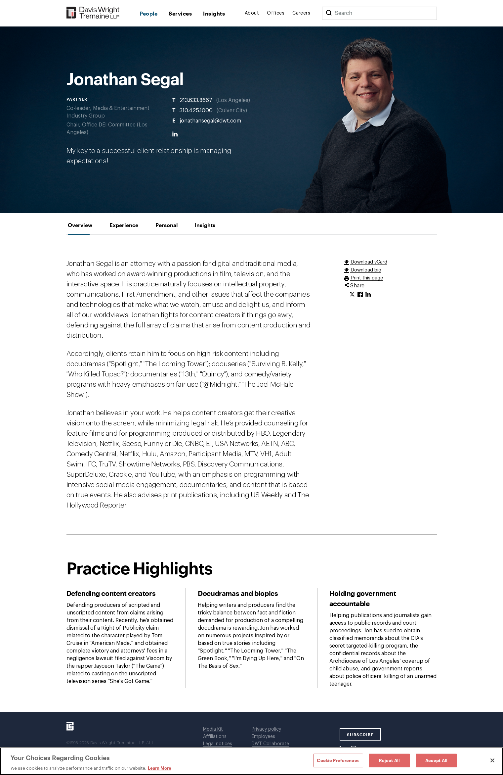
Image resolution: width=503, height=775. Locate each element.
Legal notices (217, 744)
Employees (263, 736)
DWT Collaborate (270, 744)
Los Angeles (233, 100)
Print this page (366, 278)
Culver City (231, 110)
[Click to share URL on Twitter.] (352, 295)
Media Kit (213, 729)
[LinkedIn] (175, 134)
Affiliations (215, 736)
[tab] (80, 225)
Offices (275, 13)
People (149, 13)
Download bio (365, 270)
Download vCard (368, 262)
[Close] (492, 760)
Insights (214, 13)
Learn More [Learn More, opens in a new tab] (159, 768)
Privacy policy (266, 729)
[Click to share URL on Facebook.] (360, 295)
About (252, 13)
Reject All (389, 760)
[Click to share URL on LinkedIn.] (368, 295)
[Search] (329, 13)
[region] (251, 761)
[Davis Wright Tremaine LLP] (93, 13)
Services (180, 13)
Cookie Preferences (338, 760)
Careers (301, 13)
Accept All (436, 760)
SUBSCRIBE (360, 734)
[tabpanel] (251, 473)
